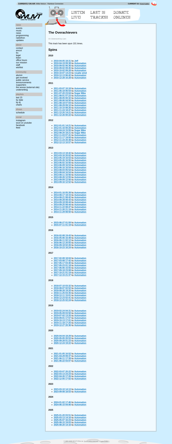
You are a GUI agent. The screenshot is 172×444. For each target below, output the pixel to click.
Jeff (76, 61)
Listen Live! (78, 15)
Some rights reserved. (91, 441)
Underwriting (22, 90)
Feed (18, 127)
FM (17, 53)
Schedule (20, 112)
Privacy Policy (103, 441)
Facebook (20, 125)
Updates (20, 40)
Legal (18, 55)
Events (19, 28)
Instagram (20, 120)
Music (19, 30)
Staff (18, 65)
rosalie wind (80, 73)
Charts (19, 105)
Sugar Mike (80, 93)
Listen (18, 58)
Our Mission (21, 62)
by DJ (18, 102)
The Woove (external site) (27, 87)
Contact (19, 48)
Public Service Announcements (23, 81)
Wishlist (19, 67)
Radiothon (20, 38)
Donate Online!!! (122, 15)
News (18, 33)
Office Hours (21, 60)
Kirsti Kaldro (144, 4)
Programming (22, 35)
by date (19, 100)
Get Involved (21, 77)
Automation (80, 63)
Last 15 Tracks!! (99, 15)
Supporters (21, 85)
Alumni (19, 75)
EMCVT (19, 50)
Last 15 (19, 97)
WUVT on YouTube (24, 123)
